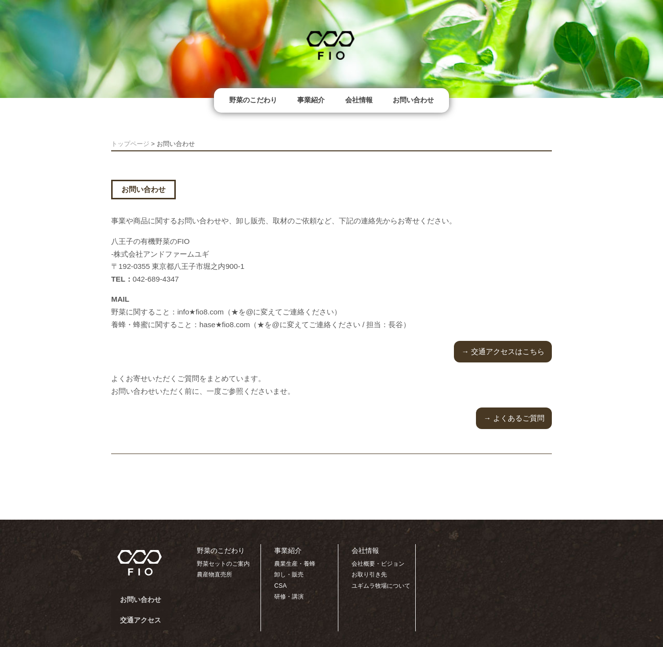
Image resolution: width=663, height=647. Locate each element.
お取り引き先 (369, 574)
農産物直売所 (214, 574)
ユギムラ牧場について (381, 585)
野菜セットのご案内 (223, 563)
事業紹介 (311, 100)
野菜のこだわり (253, 100)
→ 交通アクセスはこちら (502, 351)
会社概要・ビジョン (378, 563)
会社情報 (359, 100)
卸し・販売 (289, 574)
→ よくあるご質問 (513, 418)
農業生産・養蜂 (294, 563)
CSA (280, 585)
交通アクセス (140, 620)
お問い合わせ (413, 100)
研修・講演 (289, 596)
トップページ (130, 143)
